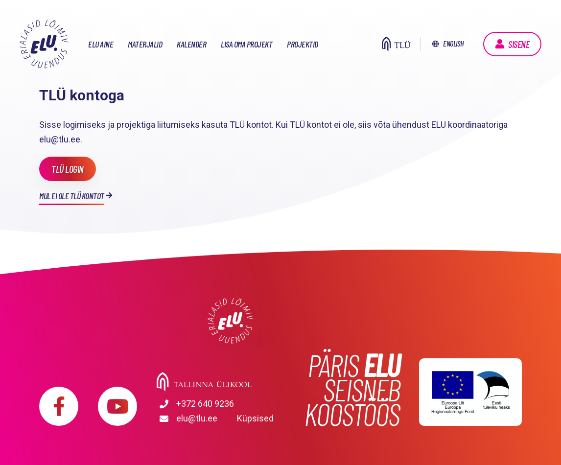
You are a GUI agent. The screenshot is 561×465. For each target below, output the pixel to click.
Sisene (518, 44)
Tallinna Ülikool (230, 382)
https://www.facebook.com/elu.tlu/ (58, 406)
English (453, 43)
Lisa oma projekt (246, 44)
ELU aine (100, 44)
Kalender (191, 44)
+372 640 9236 (205, 403)
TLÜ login (67, 169)
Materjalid (145, 44)
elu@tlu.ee (196, 418)
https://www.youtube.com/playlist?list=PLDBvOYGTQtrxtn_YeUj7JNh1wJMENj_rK (117, 406)
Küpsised (255, 418)
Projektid (302, 44)
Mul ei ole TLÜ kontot (71, 196)
